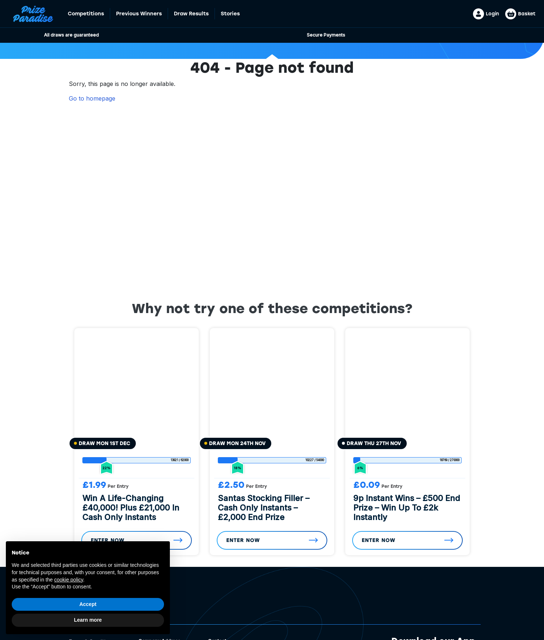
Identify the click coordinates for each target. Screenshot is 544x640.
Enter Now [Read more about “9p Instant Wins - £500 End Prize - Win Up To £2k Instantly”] (378, 540)
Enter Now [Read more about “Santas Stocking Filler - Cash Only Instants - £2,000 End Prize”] (243, 540)
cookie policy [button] (68, 580)
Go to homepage (92, 98)
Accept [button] (88, 604)
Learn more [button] (88, 620)
